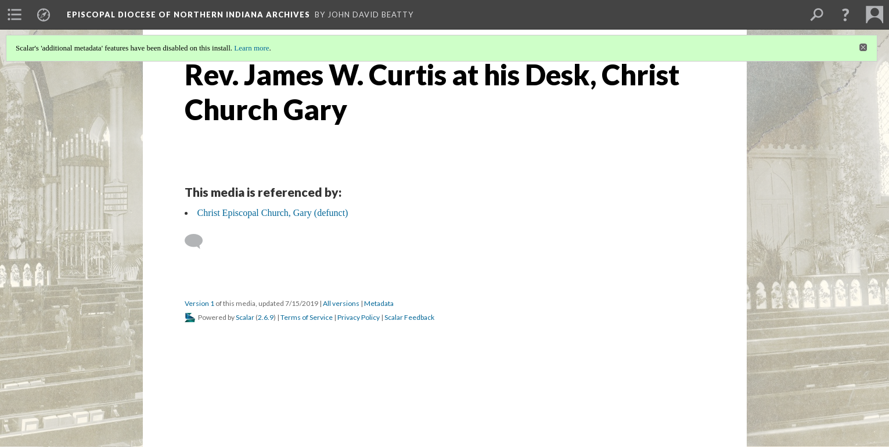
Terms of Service (306, 317)
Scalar (245, 317)
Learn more (251, 48)
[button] (845, 14)
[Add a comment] (199, 241)
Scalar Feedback (409, 317)
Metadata (379, 303)
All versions (341, 303)
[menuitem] (14, 14)
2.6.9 (265, 317)
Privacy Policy (358, 317)
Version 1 (199, 303)
